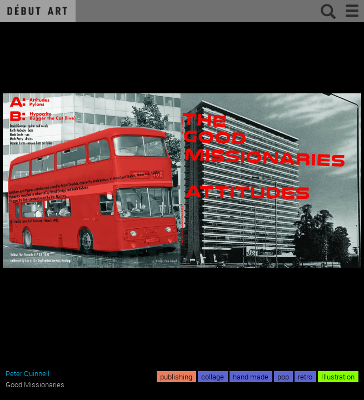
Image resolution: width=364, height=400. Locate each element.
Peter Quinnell (27, 373)
